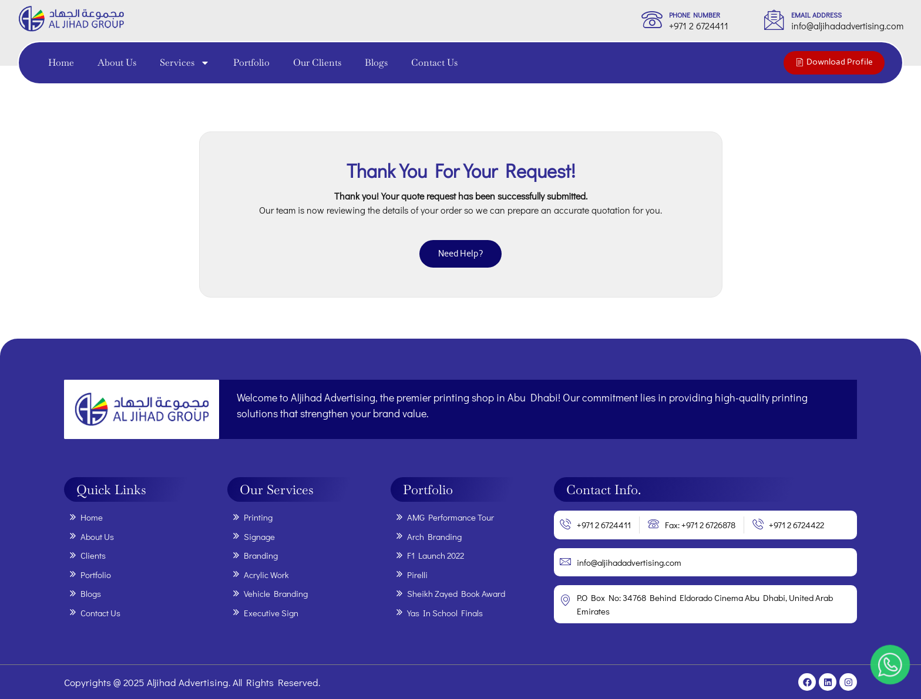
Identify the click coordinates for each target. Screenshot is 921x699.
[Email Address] (774, 19)
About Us (117, 62)
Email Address (816, 14)
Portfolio (251, 62)
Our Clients (317, 62)
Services (185, 62)
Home (61, 62)
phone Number (694, 14)
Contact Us (434, 62)
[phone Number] (652, 19)
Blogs (376, 62)
